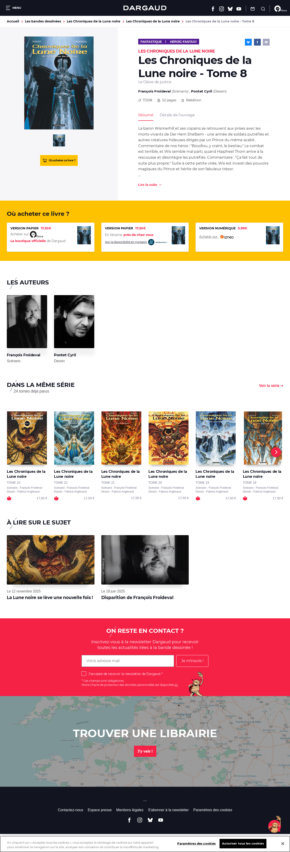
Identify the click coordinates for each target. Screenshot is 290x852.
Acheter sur (216, 237)
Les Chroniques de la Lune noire (93, 21)
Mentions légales (129, 810)
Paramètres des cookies (212, 810)
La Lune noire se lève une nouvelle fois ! (50, 597)
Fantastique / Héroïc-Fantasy (168, 42)
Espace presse (100, 810)
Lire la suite (147, 185)
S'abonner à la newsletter (168, 810)
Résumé (145, 115)
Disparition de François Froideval (137, 597)
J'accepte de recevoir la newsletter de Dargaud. (124, 674)
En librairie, (129, 235)
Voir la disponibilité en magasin (136, 242)
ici (176, 685)
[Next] (276, 452)
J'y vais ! (145, 751)
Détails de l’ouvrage (177, 115)
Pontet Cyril (201, 91)
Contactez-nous (70, 810)
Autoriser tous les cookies (243, 847)
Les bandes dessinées (43, 21)
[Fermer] (283, 847)
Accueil (13, 21)
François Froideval (154, 91)
